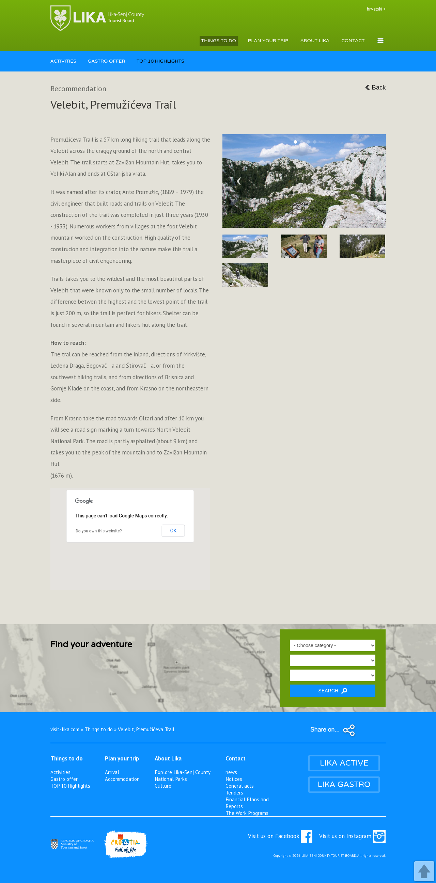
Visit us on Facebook (280, 836)
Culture (163, 785)
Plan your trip (122, 758)
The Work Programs (246, 812)
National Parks (171, 778)
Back (375, 87)
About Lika (168, 758)
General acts (239, 785)
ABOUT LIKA (314, 41)
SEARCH (332, 691)
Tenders (234, 792)
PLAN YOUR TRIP (268, 41)
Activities (60, 772)
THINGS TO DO (218, 41)
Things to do (66, 758)
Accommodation (122, 778)
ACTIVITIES (63, 61)
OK (173, 530)
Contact (235, 758)
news (231, 772)
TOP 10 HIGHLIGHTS (160, 61)
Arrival (112, 772)
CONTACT (352, 41)
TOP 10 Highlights (70, 785)
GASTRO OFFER (106, 61)
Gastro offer (64, 778)
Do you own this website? (99, 531)
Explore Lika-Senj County (183, 772)
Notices (233, 778)
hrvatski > (376, 9)
